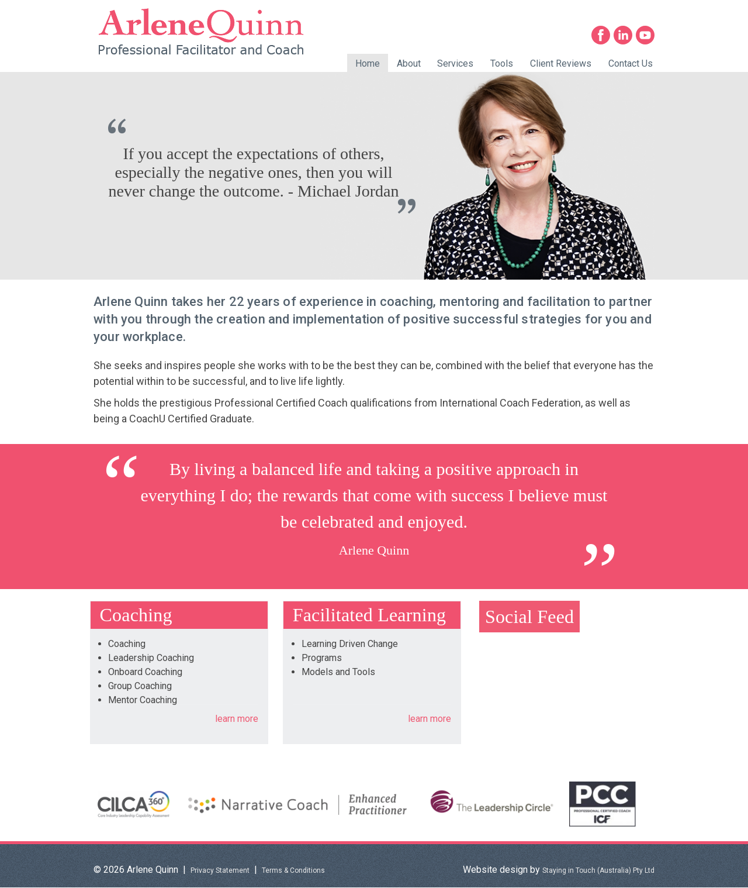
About (409, 63)
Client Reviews (560, 63)
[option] (374, 176)
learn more (236, 718)
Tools (501, 63)
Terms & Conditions (293, 870)
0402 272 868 (498, 10)
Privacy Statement (220, 870)
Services (455, 63)
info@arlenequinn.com (609, 10)
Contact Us (630, 63)
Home (367, 63)
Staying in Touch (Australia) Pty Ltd (598, 870)
